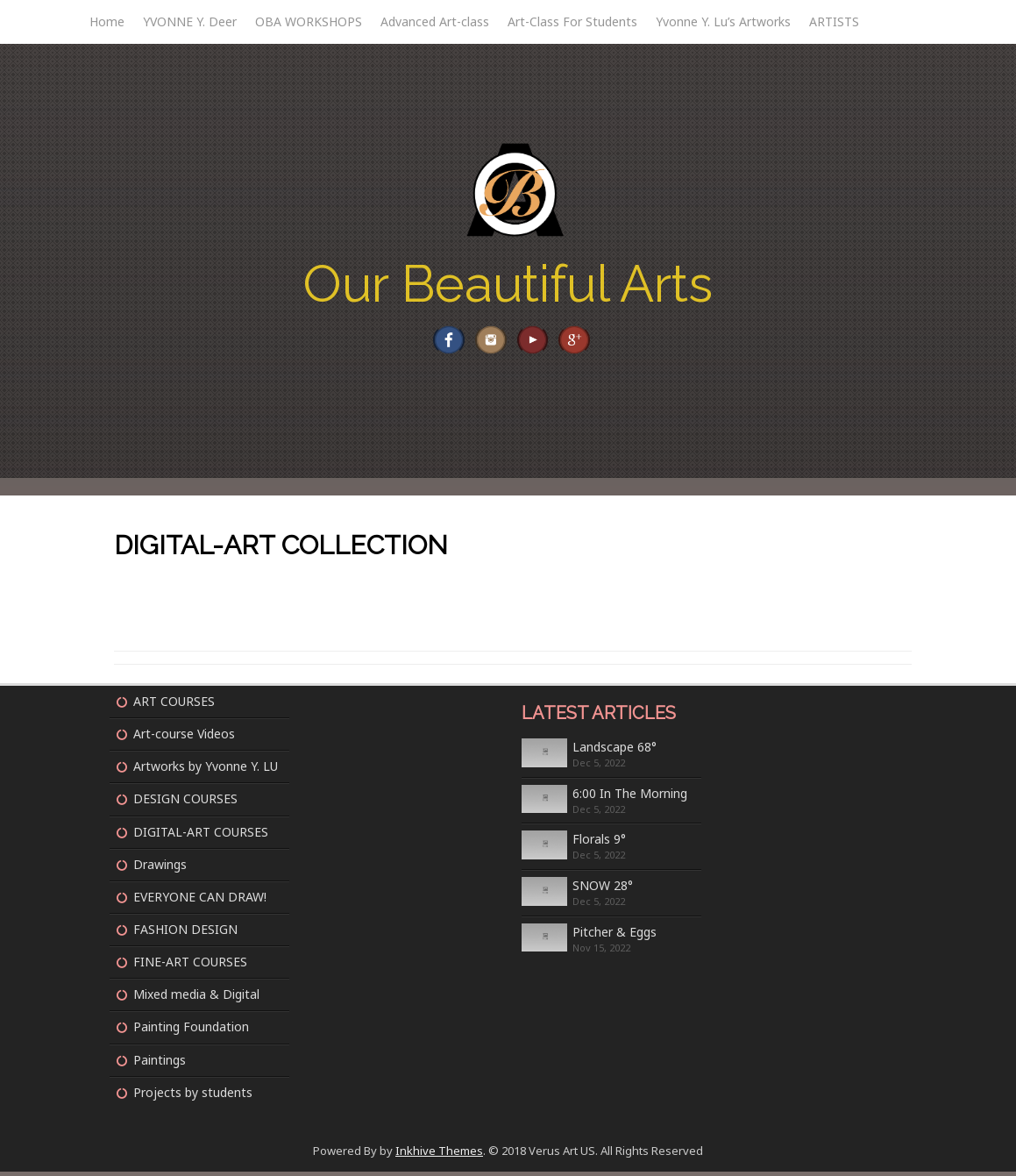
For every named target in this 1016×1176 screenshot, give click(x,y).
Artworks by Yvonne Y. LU (205, 770)
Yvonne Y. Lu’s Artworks (723, 21)
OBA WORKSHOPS (308, 21)
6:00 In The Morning (629, 796)
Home (106, 21)
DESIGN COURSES (185, 803)
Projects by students (192, 1095)
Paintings (159, 1063)
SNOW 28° (602, 889)
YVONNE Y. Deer (190, 21)
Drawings (160, 867)
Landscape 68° (614, 750)
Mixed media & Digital (196, 998)
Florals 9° (599, 843)
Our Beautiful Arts (508, 283)
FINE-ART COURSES (190, 966)
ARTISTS (834, 21)
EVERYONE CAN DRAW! (199, 900)
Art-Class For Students (572, 21)
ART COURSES (174, 704)
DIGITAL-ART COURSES (200, 835)
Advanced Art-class (434, 21)
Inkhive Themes (439, 1154)
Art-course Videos (184, 738)
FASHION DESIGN (185, 932)
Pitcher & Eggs (614, 935)
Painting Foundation (191, 1031)
